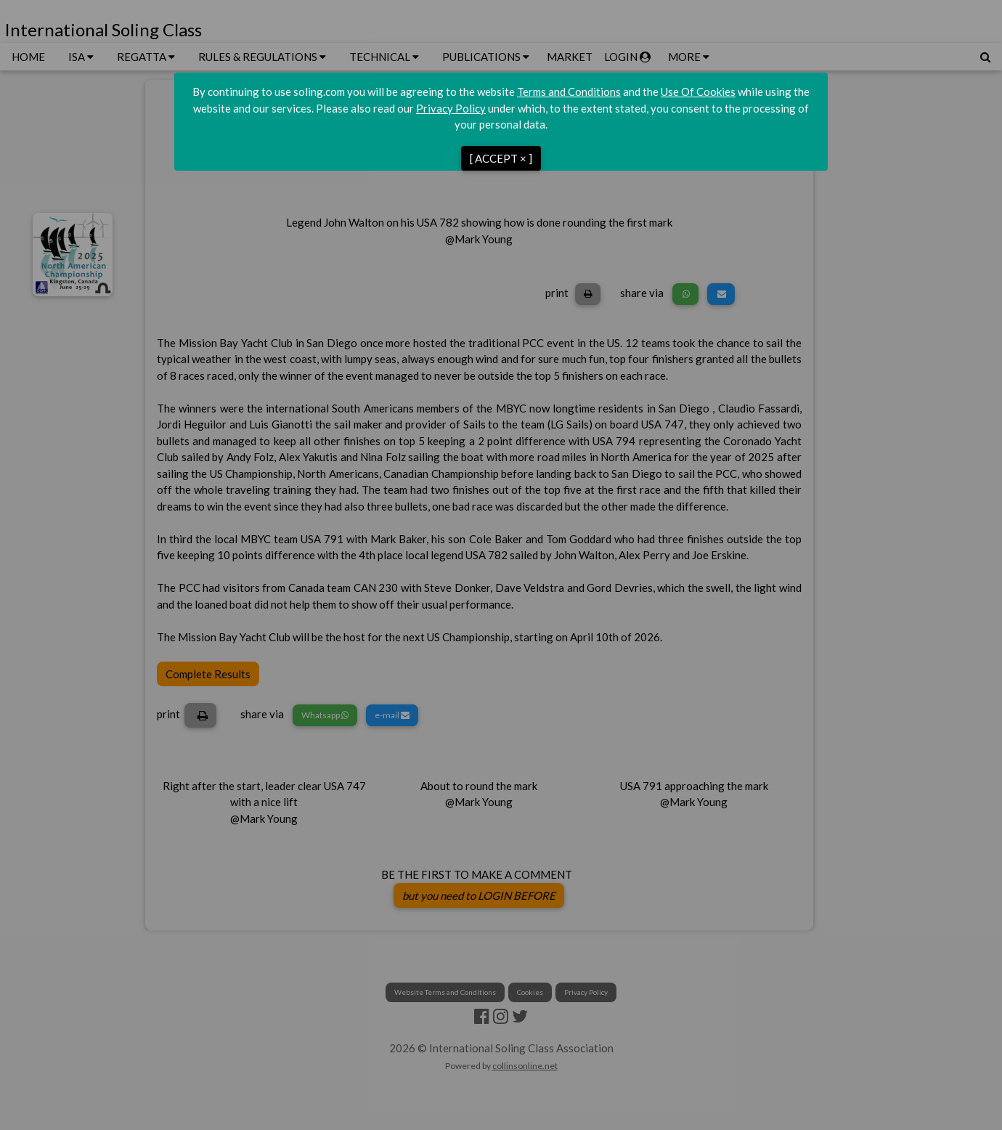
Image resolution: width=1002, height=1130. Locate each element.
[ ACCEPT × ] (501, 158)
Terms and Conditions (569, 91)
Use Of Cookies (698, 91)
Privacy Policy (451, 108)
